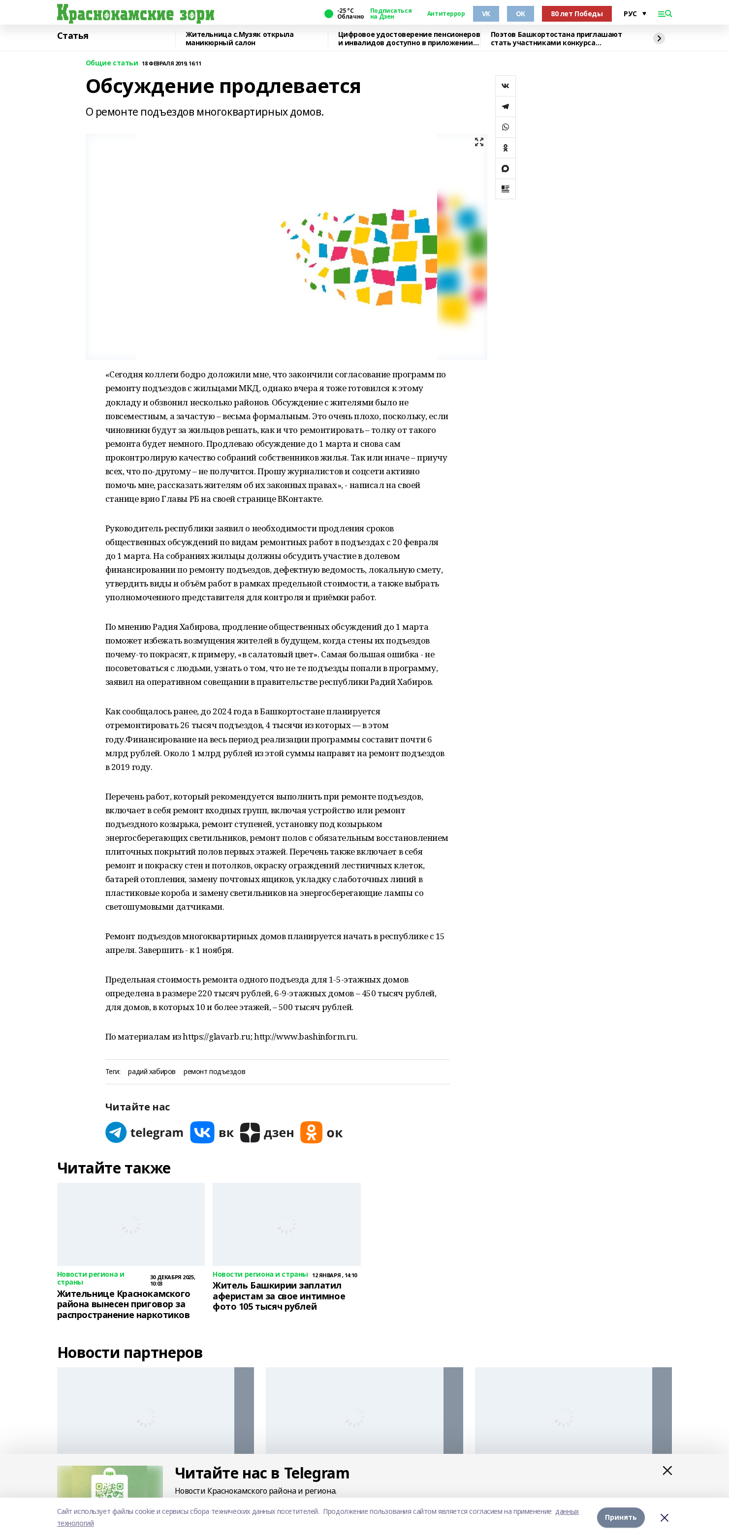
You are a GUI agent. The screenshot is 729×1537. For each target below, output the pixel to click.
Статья (73, 36)
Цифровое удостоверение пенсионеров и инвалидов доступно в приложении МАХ (409, 39)
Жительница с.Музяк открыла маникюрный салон (240, 39)
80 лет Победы (577, 13)
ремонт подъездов (214, 1072)
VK (486, 13)
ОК (520, 13)
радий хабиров (152, 1072)
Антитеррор (446, 14)
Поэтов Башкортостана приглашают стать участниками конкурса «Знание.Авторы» (556, 39)
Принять (621, 1517)
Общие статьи (112, 63)
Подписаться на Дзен (391, 14)
